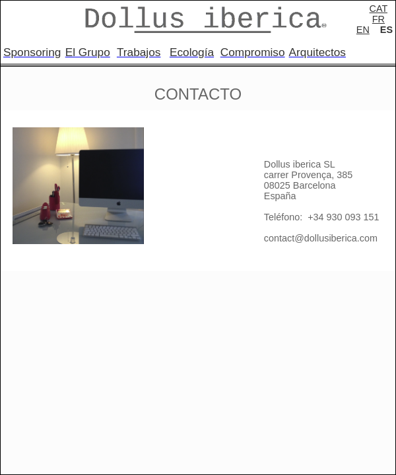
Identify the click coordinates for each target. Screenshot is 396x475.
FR (378, 19)
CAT (378, 8)
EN (363, 29)
